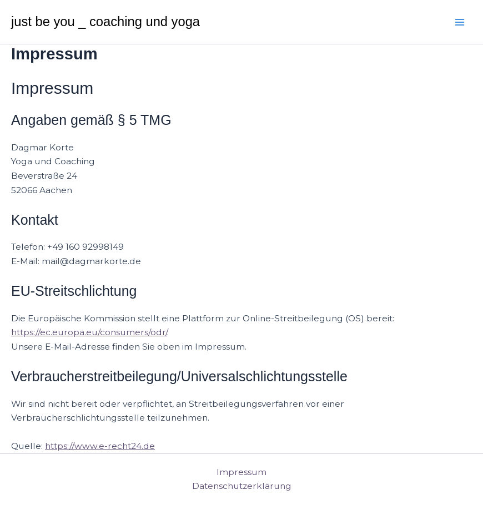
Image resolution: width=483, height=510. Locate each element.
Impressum (241, 472)
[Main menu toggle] (460, 22)
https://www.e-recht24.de (100, 446)
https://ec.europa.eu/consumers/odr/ (89, 332)
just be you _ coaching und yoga (105, 21)
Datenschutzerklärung (241, 486)
